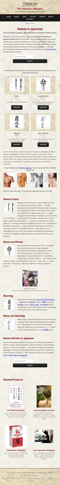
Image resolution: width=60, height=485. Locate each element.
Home (27, 23)
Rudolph (20, 305)
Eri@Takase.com (52, 478)
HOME (9, 17)
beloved (32, 302)
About (36, 478)
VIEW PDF (16, 107)
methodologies (50, 49)
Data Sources (30, 480)
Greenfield (44, 305)
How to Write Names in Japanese (15, 355)
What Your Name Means (45, 299)
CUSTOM (33, 17)
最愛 (44, 302)
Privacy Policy (6, 478)
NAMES (16, 17)
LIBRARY (42, 17)
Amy (21, 302)
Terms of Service (17, 478)
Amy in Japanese (26, 168)
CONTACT (30, 19)
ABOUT (50, 17)
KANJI (24, 17)
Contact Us (42, 478)
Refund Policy (28, 478)
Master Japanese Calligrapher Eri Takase (33, 11)
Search (30, 61)
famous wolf (34, 305)
